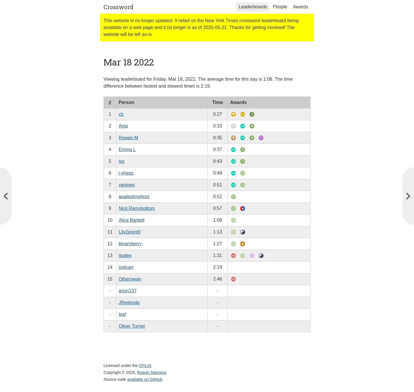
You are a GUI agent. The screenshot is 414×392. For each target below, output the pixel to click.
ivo (121, 161)
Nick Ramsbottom (137, 208)
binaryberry (130, 243)
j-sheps (126, 173)
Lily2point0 (130, 231)
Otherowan (130, 279)
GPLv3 (145, 365)
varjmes (127, 184)
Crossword (118, 7)
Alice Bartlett (132, 220)
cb (121, 114)
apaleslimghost (134, 196)
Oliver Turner (132, 326)
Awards (300, 6)
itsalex (125, 255)
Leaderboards (253, 6)
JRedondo (129, 302)
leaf (122, 314)
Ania (123, 125)
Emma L (127, 149)
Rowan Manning (151, 372)
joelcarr (126, 267)
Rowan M (128, 137)
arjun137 (128, 290)
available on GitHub (144, 379)
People (280, 6)
